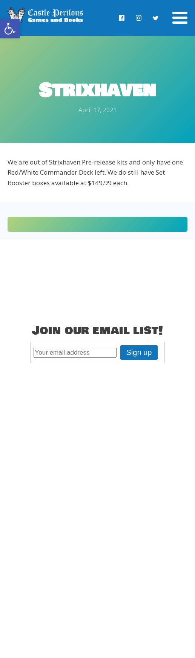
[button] (10, 28)
